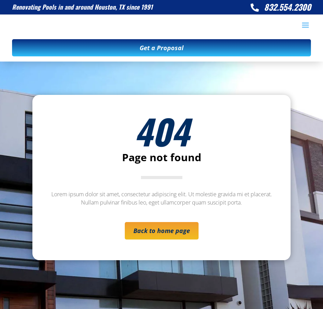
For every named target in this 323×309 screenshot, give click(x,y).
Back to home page (161, 231)
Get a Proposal (161, 48)
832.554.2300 (287, 7)
